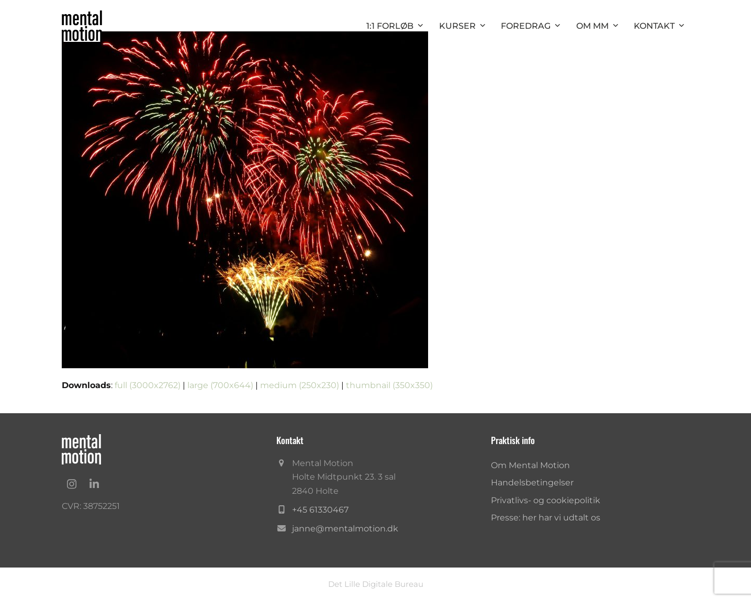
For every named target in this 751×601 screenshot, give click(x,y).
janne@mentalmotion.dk (345, 529)
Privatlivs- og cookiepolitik (545, 500)
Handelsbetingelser (532, 482)
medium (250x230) (299, 385)
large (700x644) (220, 385)
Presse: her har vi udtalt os (545, 518)
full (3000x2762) (148, 385)
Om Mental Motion (530, 465)
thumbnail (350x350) (389, 385)
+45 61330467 (320, 510)
